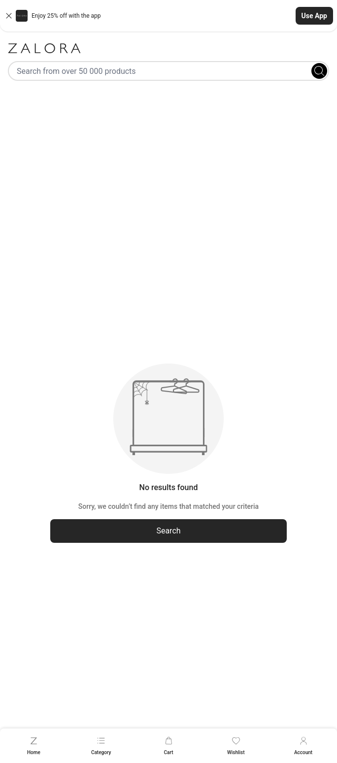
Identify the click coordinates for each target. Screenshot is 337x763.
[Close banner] (9, 16)
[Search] (319, 71)
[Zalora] (168, 48)
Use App (314, 16)
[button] (168, 16)
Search (168, 530)
